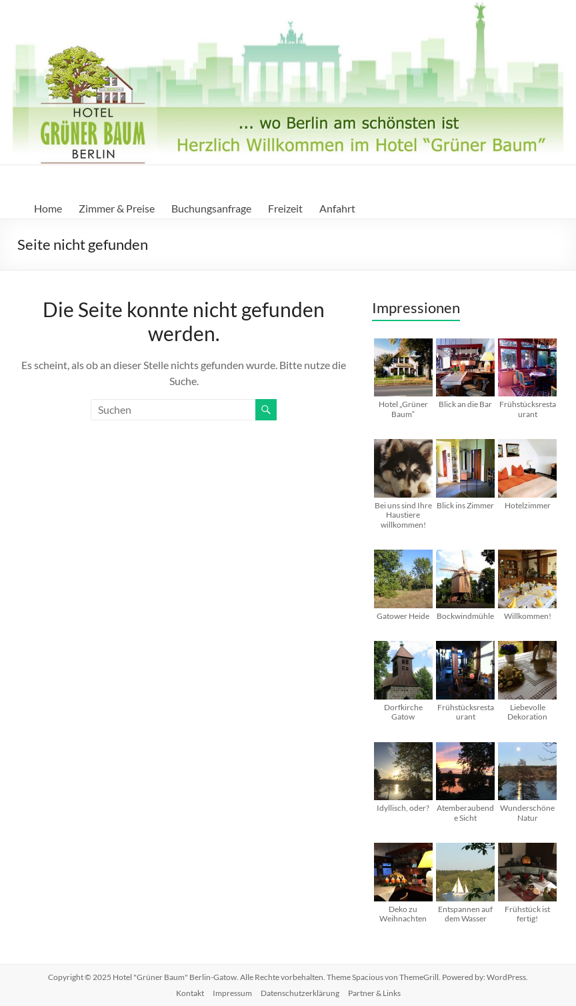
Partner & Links (374, 993)
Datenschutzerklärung (300, 993)
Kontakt (190, 993)
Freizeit (285, 208)
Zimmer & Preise (117, 208)
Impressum (232, 993)
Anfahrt (337, 208)
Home (48, 208)
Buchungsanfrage (211, 208)
